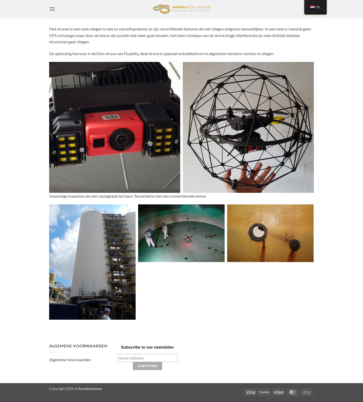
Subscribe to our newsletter (147, 347)
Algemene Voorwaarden (70, 359)
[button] (52, 9)
